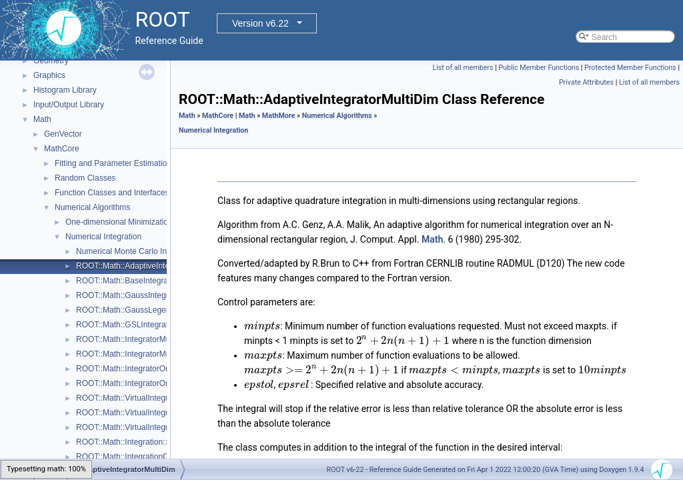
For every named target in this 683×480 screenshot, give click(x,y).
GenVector (63, 134)
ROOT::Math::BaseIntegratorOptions (140, 280)
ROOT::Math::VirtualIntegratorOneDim (143, 427)
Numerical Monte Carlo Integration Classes (152, 251)
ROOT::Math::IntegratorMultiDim (133, 339)
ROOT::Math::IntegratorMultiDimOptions (147, 354)
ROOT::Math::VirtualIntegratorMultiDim (144, 412)
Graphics (49, 75)
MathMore (278, 115)
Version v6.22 (260, 23)
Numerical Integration (103, 236)
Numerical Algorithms (92, 207)
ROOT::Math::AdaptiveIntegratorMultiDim (148, 266)
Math (42, 119)
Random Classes (85, 178)
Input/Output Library (68, 104)
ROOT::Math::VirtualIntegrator (129, 398)
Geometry (51, 60)
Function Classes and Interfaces (112, 192)
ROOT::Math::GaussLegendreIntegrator (146, 310)
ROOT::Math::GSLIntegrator (125, 324)
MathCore (61, 148)
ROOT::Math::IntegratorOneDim (132, 368)
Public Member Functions (538, 67)
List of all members (462, 67)
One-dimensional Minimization (119, 222)
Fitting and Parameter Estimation (113, 163)
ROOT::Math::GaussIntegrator (129, 295)
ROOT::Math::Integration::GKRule (135, 442)
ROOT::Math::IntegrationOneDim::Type (145, 456)
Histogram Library (65, 90)
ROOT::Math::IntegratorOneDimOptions (146, 383)
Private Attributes (586, 82)
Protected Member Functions (630, 67)
